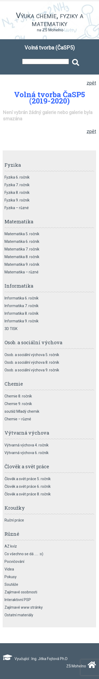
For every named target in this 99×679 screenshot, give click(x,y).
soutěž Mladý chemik (21, 411)
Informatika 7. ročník (21, 306)
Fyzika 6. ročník (17, 177)
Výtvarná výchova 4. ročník (26, 445)
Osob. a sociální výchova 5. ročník (31, 355)
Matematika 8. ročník (21, 257)
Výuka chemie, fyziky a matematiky (49, 19)
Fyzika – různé (16, 208)
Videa (9, 569)
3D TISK (10, 329)
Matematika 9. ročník (21, 264)
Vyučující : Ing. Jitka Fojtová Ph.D (35, 659)
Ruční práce (14, 520)
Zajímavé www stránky (23, 607)
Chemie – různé (17, 419)
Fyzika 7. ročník (17, 185)
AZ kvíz (10, 546)
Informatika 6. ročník (21, 298)
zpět (91, 83)
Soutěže (11, 584)
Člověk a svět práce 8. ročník (27, 494)
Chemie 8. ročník (18, 396)
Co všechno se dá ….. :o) (23, 554)
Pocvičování (14, 561)
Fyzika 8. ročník (17, 192)
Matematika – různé (21, 272)
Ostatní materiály (18, 615)
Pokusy (10, 577)
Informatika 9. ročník (21, 321)
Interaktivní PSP (17, 600)
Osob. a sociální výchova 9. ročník (31, 370)
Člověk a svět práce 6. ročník (27, 486)
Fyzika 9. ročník (17, 200)
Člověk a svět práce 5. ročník (27, 479)
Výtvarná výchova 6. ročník (26, 453)
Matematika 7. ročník (21, 249)
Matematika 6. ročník (21, 241)
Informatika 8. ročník (21, 313)
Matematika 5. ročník (21, 234)
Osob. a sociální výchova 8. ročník (31, 362)
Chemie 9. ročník (18, 404)
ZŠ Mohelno (80, 666)
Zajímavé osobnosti (20, 592)
